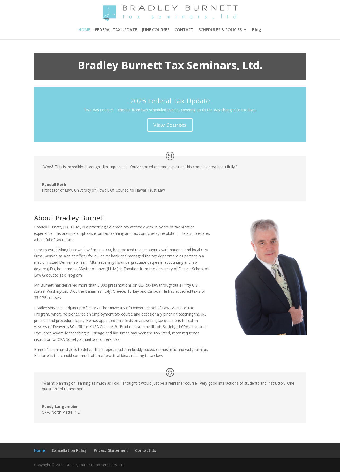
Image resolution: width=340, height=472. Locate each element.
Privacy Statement (111, 450)
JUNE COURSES (155, 30)
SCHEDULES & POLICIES (220, 30)
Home (39, 450)
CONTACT (184, 30)
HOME (84, 30)
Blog (256, 30)
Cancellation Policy (69, 450)
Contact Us (145, 450)
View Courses (170, 125)
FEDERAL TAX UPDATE (116, 30)
